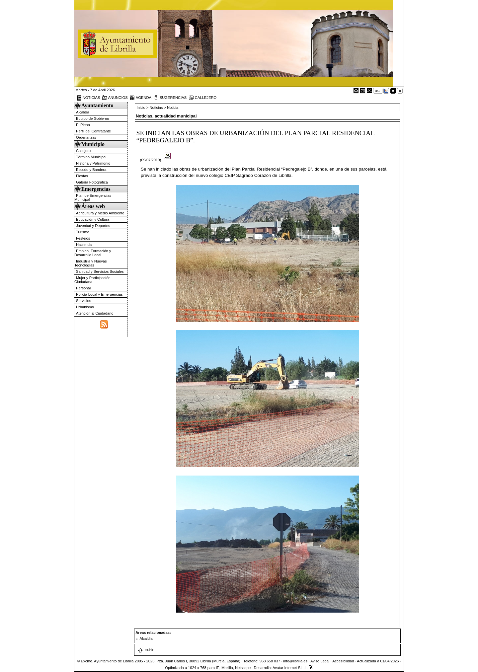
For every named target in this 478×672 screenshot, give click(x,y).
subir (145, 650)
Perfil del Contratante (93, 131)
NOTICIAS (88, 98)
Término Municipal (91, 157)
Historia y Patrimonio (93, 163)
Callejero (83, 151)
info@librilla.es (295, 661)
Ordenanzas (86, 137)
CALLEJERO (202, 98)
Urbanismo (85, 307)
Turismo (82, 232)
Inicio (141, 108)
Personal (83, 288)
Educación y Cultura (92, 219)
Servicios (83, 301)
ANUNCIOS (115, 98)
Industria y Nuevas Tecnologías (90, 263)
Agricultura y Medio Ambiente (100, 213)
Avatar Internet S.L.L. (293, 668)
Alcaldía (82, 112)
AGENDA (140, 98)
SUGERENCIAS (170, 98)
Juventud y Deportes (93, 226)
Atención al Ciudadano (95, 313)
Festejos (83, 238)
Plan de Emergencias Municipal (92, 197)
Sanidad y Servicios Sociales (100, 271)
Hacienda (84, 245)
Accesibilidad (343, 661)
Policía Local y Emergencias (99, 294)
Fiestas (82, 176)
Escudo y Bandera (91, 170)
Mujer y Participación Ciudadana (92, 280)
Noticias (156, 108)
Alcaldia (146, 638)
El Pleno (83, 125)
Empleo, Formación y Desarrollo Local (92, 253)
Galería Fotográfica (92, 182)
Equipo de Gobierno (92, 118)
